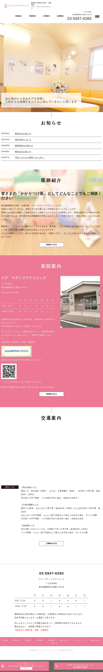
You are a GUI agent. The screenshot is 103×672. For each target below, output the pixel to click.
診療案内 (60, 16)
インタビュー (80, 647)
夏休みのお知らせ (23, 134)
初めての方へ (65, 647)
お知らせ (54, 649)
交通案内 (46, 16)
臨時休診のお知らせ (24, 146)
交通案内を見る (51, 549)
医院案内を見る (51, 399)
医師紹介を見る (51, 247)
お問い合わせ (95, 647)
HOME (5, 647)
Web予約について (23, 140)
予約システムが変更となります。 (30, 158)
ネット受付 (26, 665)
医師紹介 (18, 16)
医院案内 (32, 16)
